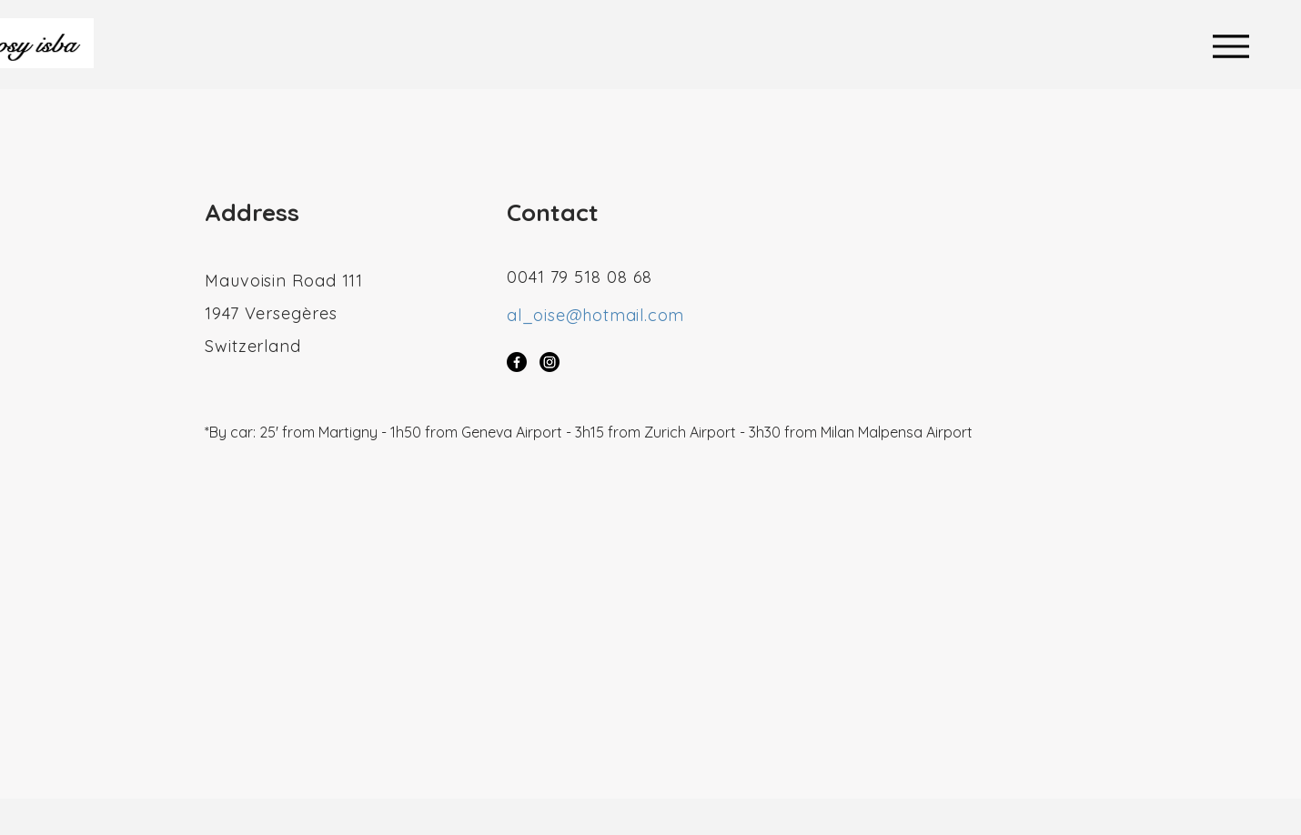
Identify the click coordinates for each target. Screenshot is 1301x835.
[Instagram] (550, 362)
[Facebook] (517, 362)
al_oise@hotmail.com (595, 315)
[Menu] (1235, 46)
